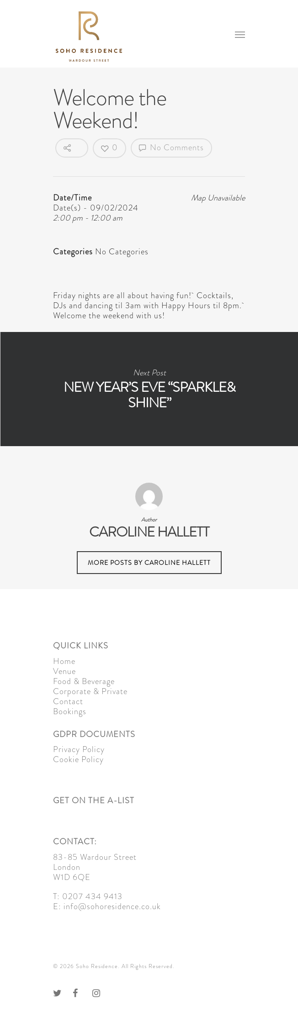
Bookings (69, 711)
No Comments (171, 147)
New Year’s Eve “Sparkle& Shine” (149, 389)
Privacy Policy (79, 749)
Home (64, 661)
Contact (68, 701)
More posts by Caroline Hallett (149, 562)
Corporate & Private (90, 691)
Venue (64, 671)
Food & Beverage (84, 681)
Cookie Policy (78, 759)
